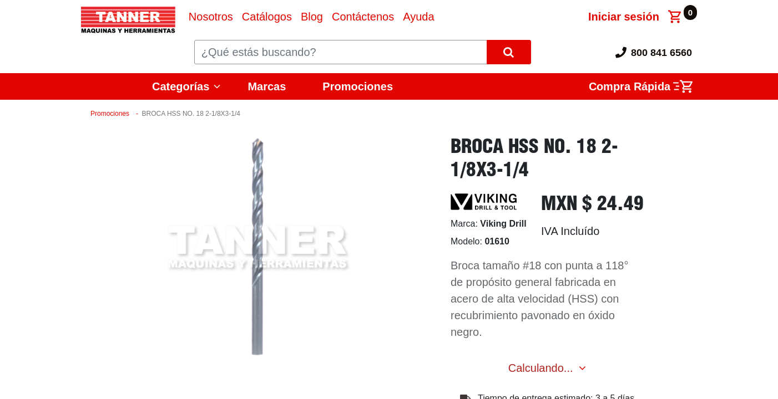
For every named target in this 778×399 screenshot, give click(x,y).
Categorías (180, 86)
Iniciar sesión (623, 17)
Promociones (357, 86)
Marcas (266, 86)
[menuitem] (211, 16)
